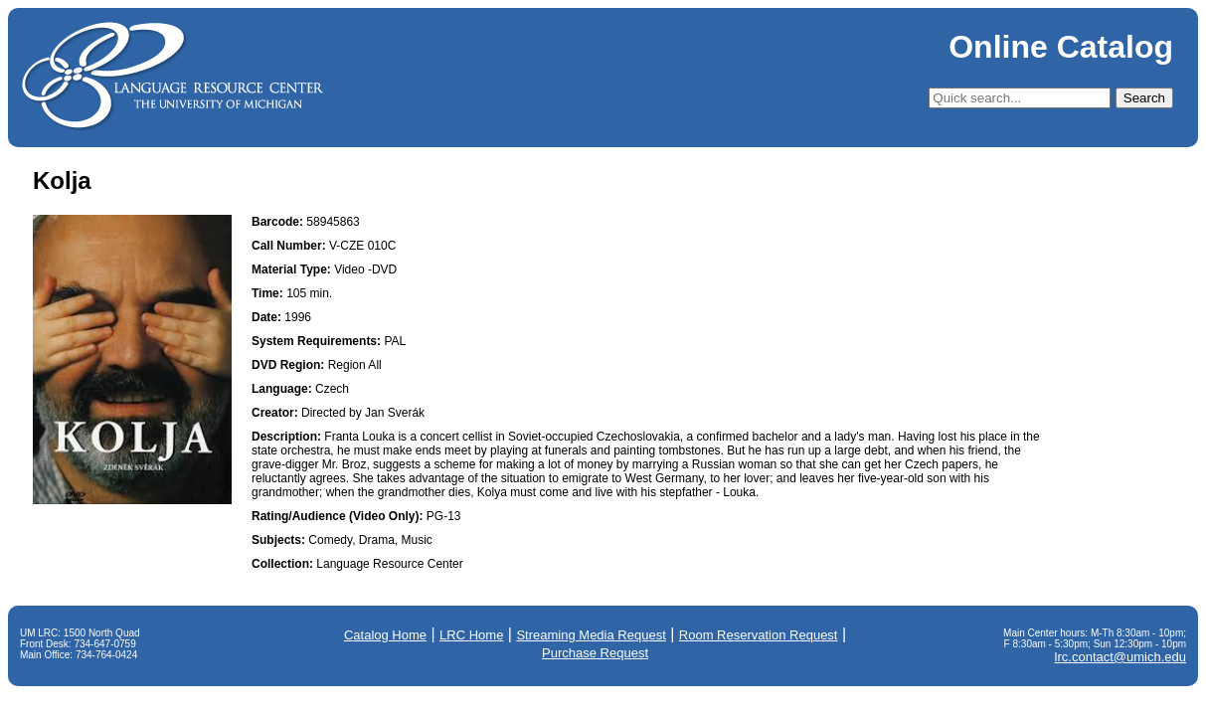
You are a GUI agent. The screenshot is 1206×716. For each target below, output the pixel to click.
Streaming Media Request (590, 634)
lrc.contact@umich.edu (1120, 656)
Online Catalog (1060, 47)
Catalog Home (385, 634)
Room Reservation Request (758, 634)
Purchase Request (595, 652)
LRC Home (471, 634)
